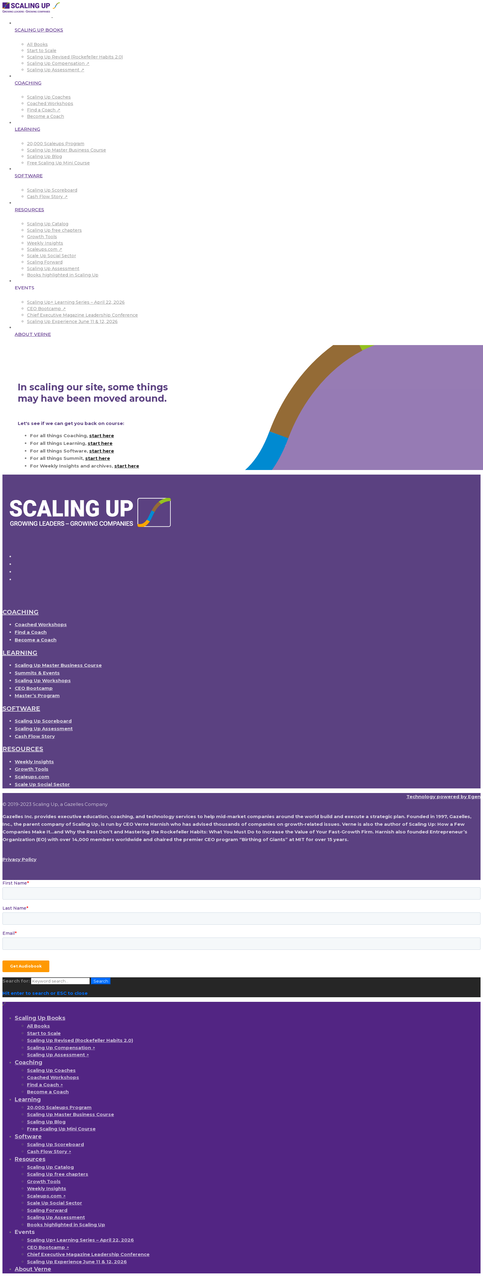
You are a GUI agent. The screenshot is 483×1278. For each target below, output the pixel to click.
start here (101, 435)
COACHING (20, 612)
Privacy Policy (19, 859)
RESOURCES (22, 749)
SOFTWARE (21, 708)
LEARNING (19, 652)
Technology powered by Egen (443, 796)
